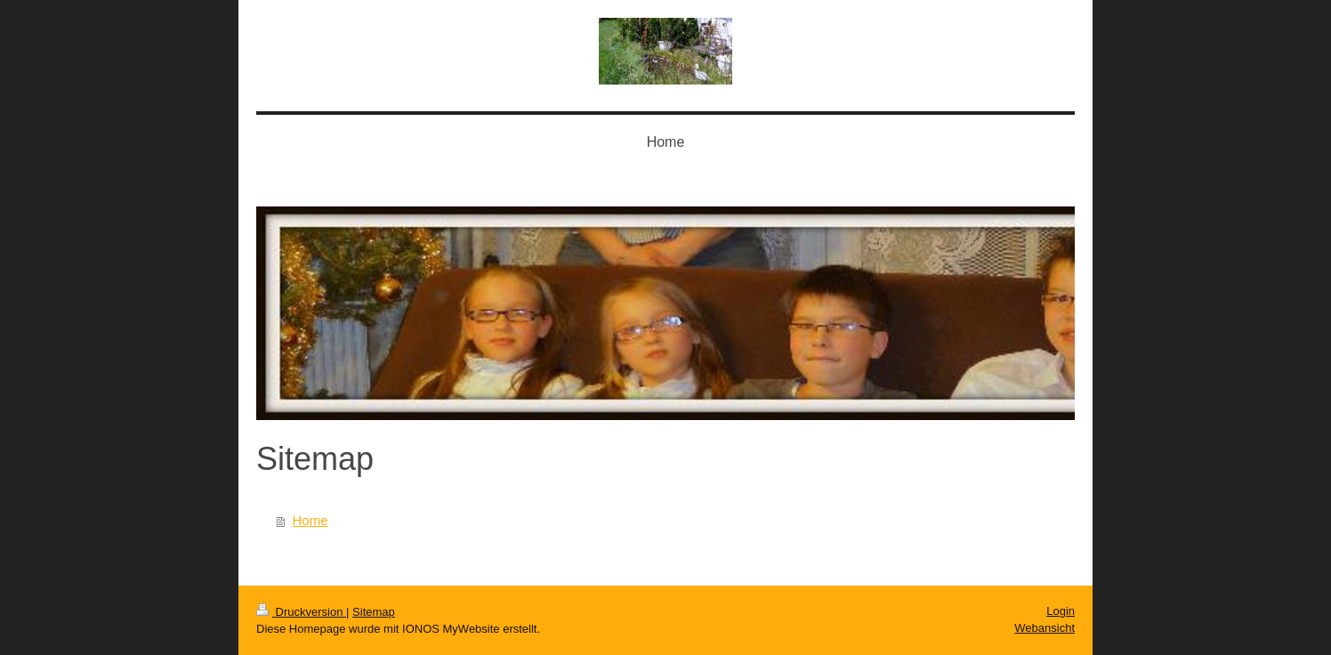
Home (310, 520)
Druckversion (301, 612)
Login (1060, 611)
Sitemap (373, 612)
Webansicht (1044, 628)
